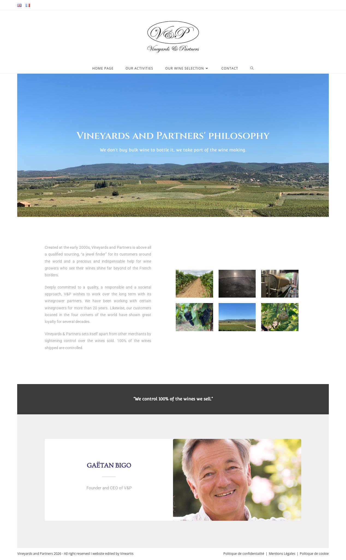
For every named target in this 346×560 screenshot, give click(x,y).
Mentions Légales (282, 553)
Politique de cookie (314, 553)
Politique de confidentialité (243, 553)
